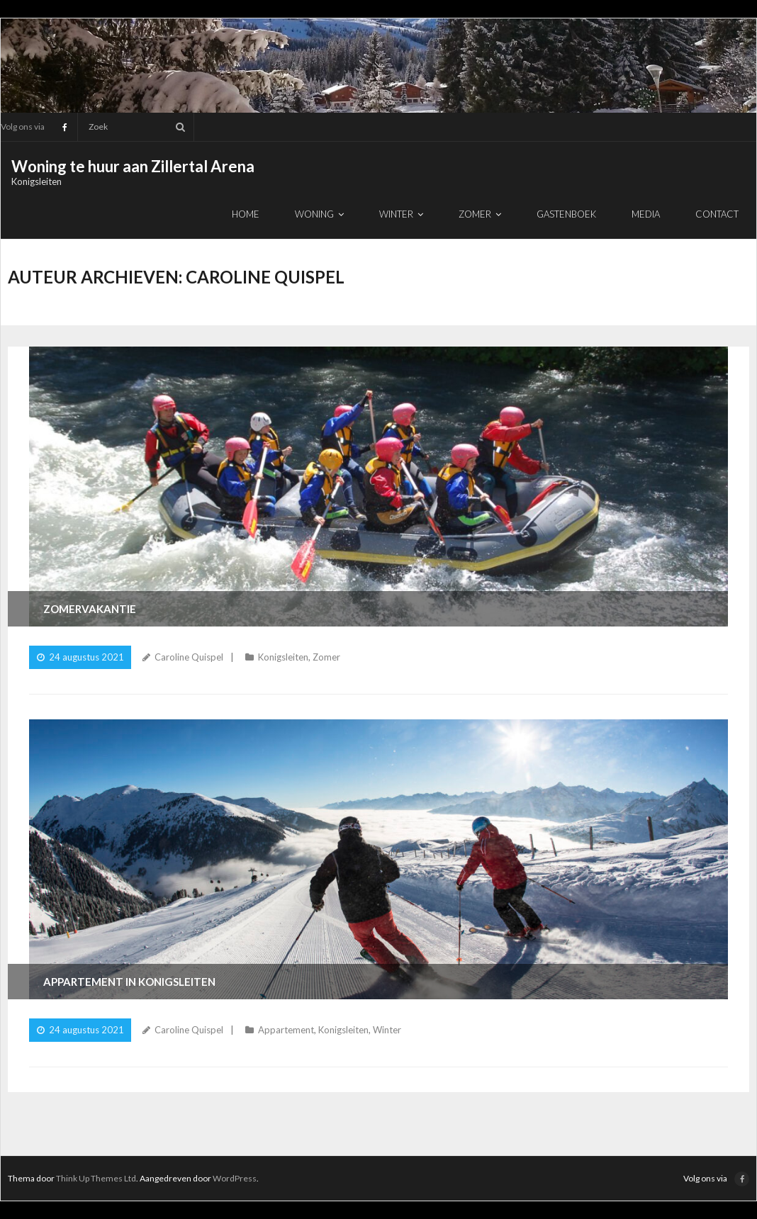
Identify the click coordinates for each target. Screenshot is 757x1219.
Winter (387, 1029)
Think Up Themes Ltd (96, 1178)
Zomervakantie (89, 608)
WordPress (235, 1178)
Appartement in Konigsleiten (129, 981)
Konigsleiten (283, 657)
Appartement (286, 1029)
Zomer (326, 657)
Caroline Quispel (189, 657)
